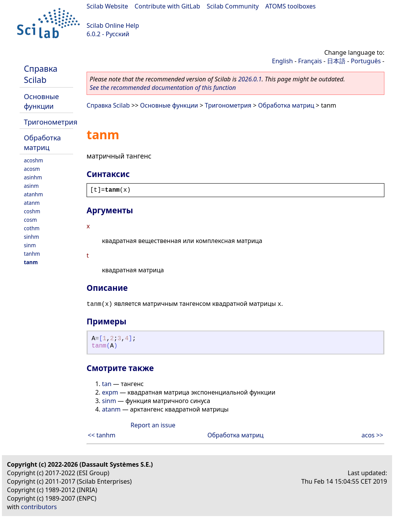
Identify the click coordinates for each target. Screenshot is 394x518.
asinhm (33, 177)
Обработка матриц (42, 142)
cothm (32, 228)
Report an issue (152, 425)
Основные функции (41, 101)
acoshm (33, 160)
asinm (31, 185)
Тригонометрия (50, 122)
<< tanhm (101, 435)
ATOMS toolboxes (290, 6)
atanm (32, 202)
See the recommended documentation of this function (163, 87)
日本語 (336, 61)
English (282, 61)
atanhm (33, 194)
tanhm (32, 253)
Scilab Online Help (113, 25)
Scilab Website (107, 6)
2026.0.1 (250, 79)
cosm (30, 219)
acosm (32, 168)
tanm (31, 262)
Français (310, 61)
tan (107, 384)
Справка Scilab (40, 74)
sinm (30, 245)
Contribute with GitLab (167, 6)
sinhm (31, 236)
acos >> (372, 435)
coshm (32, 211)
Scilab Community (233, 6)
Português (366, 61)
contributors (39, 507)
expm (110, 392)
